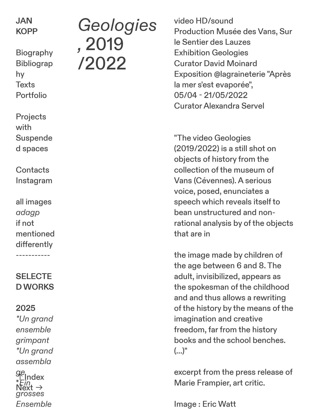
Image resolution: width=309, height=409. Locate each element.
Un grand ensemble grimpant (34, 329)
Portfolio (31, 95)
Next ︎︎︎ (29, 388)
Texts (25, 85)
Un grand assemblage (34, 361)
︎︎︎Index (30, 377)
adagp (28, 212)
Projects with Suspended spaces (34, 133)
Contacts (32, 170)
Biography (34, 53)
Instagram (34, 180)
